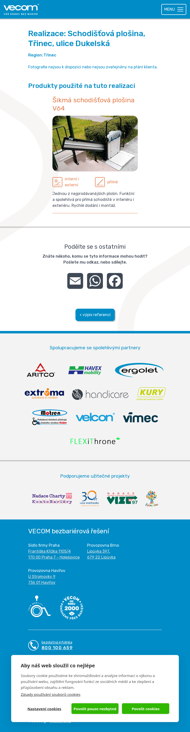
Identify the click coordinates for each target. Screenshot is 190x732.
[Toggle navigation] (173, 9)
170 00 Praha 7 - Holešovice (54, 557)
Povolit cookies (145, 708)
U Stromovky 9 (41, 576)
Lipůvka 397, (98, 551)
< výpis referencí (95, 314)
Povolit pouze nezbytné (94, 708)
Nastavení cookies (44, 708)
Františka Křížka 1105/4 (49, 551)
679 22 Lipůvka (101, 557)
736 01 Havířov (41, 582)
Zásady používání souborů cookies (50, 694)
